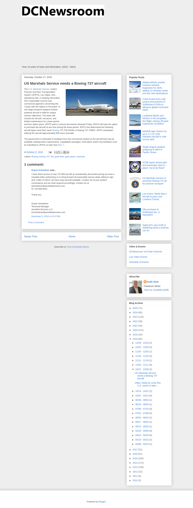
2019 (135, 334)
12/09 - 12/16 (142, 343)
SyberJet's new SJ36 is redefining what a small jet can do (155, 228)
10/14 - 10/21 (142, 391)
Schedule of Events (139, 262)
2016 (135, 454)
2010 (135, 480)
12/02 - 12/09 (142, 347)
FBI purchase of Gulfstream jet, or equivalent (151, 212)
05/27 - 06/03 (142, 422)
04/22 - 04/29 (142, 435)
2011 (135, 476)
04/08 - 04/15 (142, 444)
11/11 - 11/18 (142, 360)
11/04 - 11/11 (142, 364)
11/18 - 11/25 (142, 356)
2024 (135, 312)
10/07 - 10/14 (142, 395)
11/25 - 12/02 (142, 351)
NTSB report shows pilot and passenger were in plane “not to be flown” (154, 165)
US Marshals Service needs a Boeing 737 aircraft (146, 376)
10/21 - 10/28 (142, 369)
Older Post (113, 236)
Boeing (55, 130)
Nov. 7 (61, 145)
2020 (135, 330)
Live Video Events (138, 257)
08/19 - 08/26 (142, 404)
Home (72, 236)
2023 (135, 317)
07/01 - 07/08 (142, 413)
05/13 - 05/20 (142, 426)
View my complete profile (156, 290)
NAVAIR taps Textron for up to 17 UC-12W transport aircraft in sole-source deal (154, 135)
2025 (135, 308)
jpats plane (70, 156)
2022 (135, 321)
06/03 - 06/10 (142, 417)
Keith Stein (153, 281)
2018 (135, 339)
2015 (135, 458)
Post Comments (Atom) (78, 247)
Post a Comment (36, 222)
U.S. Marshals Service (38, 89)
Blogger (102, 501)
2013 (135, 467)
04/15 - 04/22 (142, 439)
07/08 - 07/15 (142, 409)
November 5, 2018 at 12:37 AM (45, 216)
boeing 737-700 (46, 156)
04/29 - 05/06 (142, 431)
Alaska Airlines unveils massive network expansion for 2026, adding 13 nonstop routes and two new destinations (155, 87)
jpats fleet (59, 156)
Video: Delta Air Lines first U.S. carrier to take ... (148, 384)
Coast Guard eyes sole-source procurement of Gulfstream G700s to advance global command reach (155, 104)
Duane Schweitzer (40, 170)
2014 (135, 462)
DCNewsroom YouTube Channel (145, 251)
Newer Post (30, 236)
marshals (80, 156)
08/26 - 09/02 (142, 400)
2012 (135, 471)
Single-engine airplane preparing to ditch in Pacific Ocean (153, 150)
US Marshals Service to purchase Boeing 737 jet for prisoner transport (154, 181)
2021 (135, 325)
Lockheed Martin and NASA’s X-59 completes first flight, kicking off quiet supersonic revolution (155, 119)
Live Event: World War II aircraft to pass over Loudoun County (154, 196)
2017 (135, 449)
